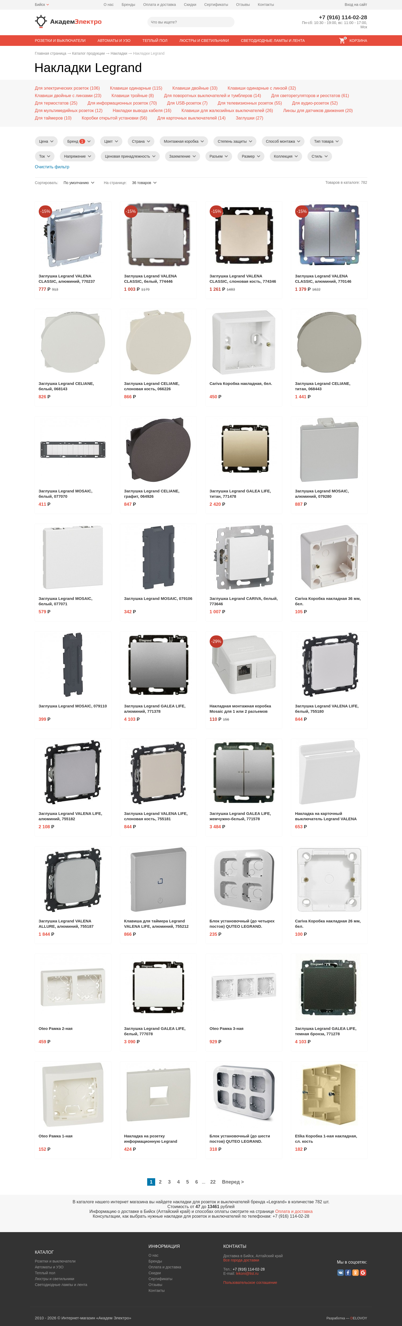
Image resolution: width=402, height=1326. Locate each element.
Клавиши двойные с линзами (64, 95)
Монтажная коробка (181, 141)
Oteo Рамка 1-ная (56, 1136)
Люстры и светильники (54, 1279)
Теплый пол (45, 1273)
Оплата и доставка (159, 4)
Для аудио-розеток (310, 103)
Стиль (317, 156)
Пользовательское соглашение (250, 1282)
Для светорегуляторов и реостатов (305, 95)
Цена (43, 141)
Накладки (119, 53)
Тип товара (323, 141)
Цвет (108, 141)
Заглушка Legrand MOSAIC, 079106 (158, 598)
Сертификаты (216, 4)
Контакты (266, 4)
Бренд (76, 141)
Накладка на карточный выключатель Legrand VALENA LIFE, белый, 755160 (326, 818)
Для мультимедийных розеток (64, 110)
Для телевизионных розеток (245, 103)
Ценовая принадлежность (127, 156)
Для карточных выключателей (187, 118)
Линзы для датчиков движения (313, 110)
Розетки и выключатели (55, 1261)
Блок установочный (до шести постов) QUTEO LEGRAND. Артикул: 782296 (240, 1141)
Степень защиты (232, 141)
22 (213, 1182)
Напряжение (75, 156)
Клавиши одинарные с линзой (257, 88)
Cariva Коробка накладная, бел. (241, 383)
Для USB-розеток (184, 103)
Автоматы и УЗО (49, 1267)
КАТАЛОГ (44, 1252)
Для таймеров (49, 118)
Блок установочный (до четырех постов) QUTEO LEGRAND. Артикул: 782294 (242, 926)
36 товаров (141, 183)
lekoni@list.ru (247, 1273)
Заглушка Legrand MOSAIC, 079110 (73, 706)
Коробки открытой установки (110, 118)
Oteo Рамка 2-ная (56, 1028)
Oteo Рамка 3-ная (227, 1028)
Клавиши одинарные (130, 88)
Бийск (40, 4)
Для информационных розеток (118, 103)
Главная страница (51, 53)
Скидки (190, 4)
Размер (248, 156)
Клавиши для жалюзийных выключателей (223, 110)
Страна (138, 141)
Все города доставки (241, 1260)
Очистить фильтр (52, 167)
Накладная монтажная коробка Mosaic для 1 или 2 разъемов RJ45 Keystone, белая (240, 711)
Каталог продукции (88, 53)
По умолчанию (76, 183)
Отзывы (243, 4)
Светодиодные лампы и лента (61, 1285)
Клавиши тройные (130, 95)
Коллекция (283, 156)
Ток (42, 156)
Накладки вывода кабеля (138, 110)
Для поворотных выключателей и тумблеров (208, 95)
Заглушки (245, 118)
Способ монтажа (280, 141)
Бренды (128, 4)
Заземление (179, 156)
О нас (109, 4)
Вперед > (233, 1182)
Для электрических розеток (62, 88)
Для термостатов (52, 103)
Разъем (216, 156)
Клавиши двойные (190, 88)
